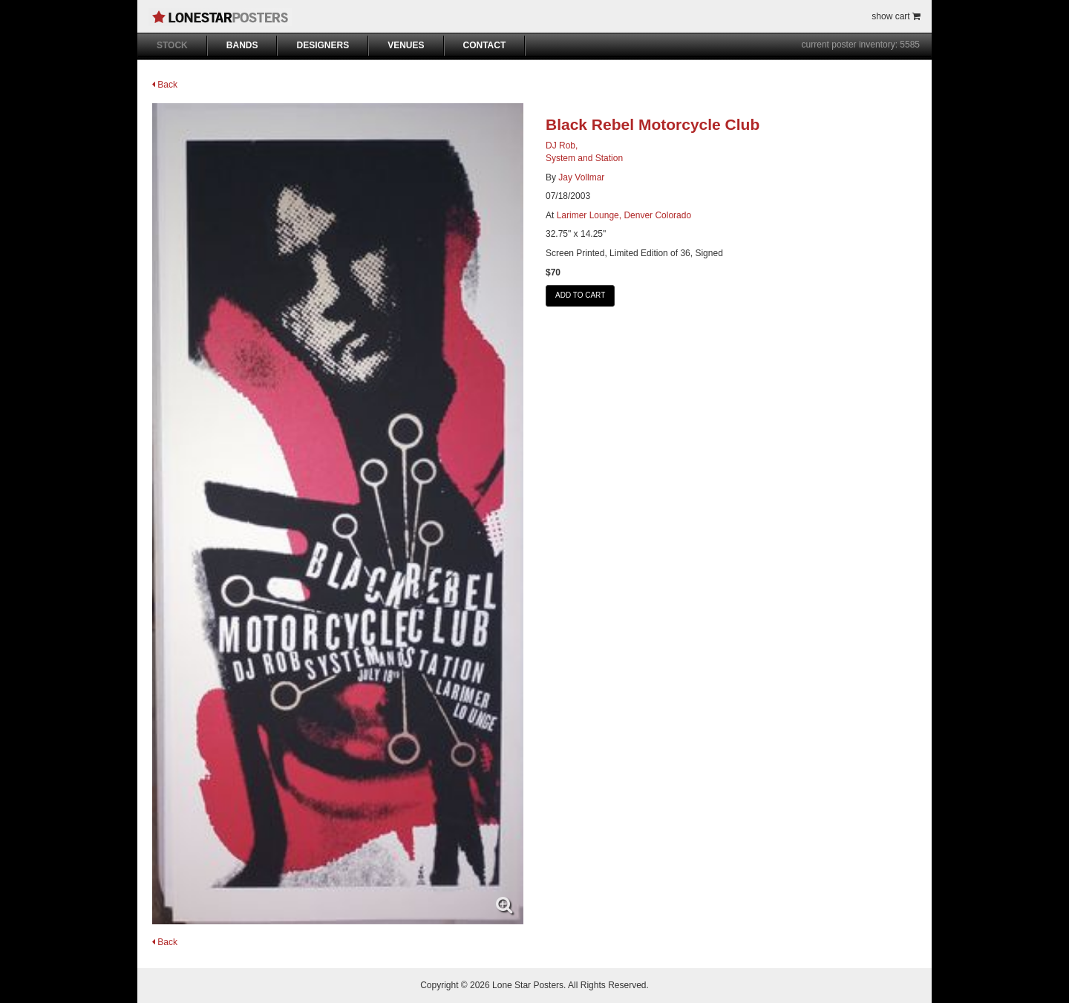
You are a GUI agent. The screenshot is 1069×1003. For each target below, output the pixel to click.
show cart (896, 16)
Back (164, 84)
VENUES (406, 45)
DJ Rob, (562, 145)
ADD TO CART (580, 295)
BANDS (242, 45)
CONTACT (484, 45)
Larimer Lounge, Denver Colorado (624, 215)
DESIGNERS (322, 45)
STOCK (172, 45)
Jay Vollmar (581, 177)
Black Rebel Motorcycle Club (652, 124)
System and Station (584, 158)
